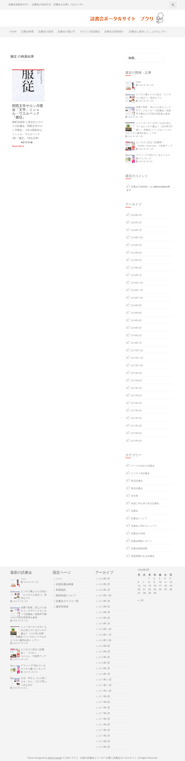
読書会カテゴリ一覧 (67, 601)
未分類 (134, 496)
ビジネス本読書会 (140, 474)
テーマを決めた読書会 (142, 466)
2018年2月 (136, 336)
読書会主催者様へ (114, 32)
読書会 (134, 511)
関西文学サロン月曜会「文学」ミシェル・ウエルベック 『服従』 (27, 111)
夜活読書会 (137, 481)
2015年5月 (136, 441)
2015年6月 (136, 433)
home (59, 579)
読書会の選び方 (66, 32)
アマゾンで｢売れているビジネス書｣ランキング (153, 157)
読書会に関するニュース (144, 526)
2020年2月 (136, 223)
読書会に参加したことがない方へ (148, 32)
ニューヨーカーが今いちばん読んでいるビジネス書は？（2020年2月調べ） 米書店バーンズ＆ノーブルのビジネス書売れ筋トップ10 (149, 128)
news (138, 82)
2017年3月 (136, 418)
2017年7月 (136, 388)
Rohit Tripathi (55, 758)
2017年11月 (137, 358)
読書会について (139, 519)
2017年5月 (136, 403)
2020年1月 (136, 230)
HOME (13, 32)
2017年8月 (136, 381)
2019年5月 (136, 260)
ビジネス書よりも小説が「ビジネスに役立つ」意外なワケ (153, 96)
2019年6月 (136, 253)
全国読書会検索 (65, 585)
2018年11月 (137, 290)
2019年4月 (136, 268)
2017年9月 (136, 373)
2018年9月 (136, 306)
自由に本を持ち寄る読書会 (145, 504)
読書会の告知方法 (41, 5)
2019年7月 (136, 245)
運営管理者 (62, 607)
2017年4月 (136, 411)
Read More (18, 146)
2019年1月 (136, 275)
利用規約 (61, 590)
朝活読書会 (137, 489)
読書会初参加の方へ (19, 5)
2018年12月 (137, 283)
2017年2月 (136, 426)
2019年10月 (137, 238)
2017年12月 (137, 351)
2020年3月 (136, 215)
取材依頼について (66, 596)
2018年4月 (136, 321)
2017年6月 (136, 396)
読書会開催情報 (139, 549)
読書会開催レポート (141, 541)
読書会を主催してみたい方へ (68, 5)
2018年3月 (136, 328)
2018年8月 (136, 313)
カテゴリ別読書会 (90, 32)
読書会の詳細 (138, 534)
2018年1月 (136, 343)
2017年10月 (137, 366)
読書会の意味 (45, 32)
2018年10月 (137, 298)
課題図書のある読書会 (142, 556)
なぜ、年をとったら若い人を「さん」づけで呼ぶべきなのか (34, 681)
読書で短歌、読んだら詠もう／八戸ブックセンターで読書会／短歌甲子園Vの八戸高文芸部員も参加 (153, 111)
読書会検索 (27, 32)
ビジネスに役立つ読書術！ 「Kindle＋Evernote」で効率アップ (154, 144)
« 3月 (141, 601)
